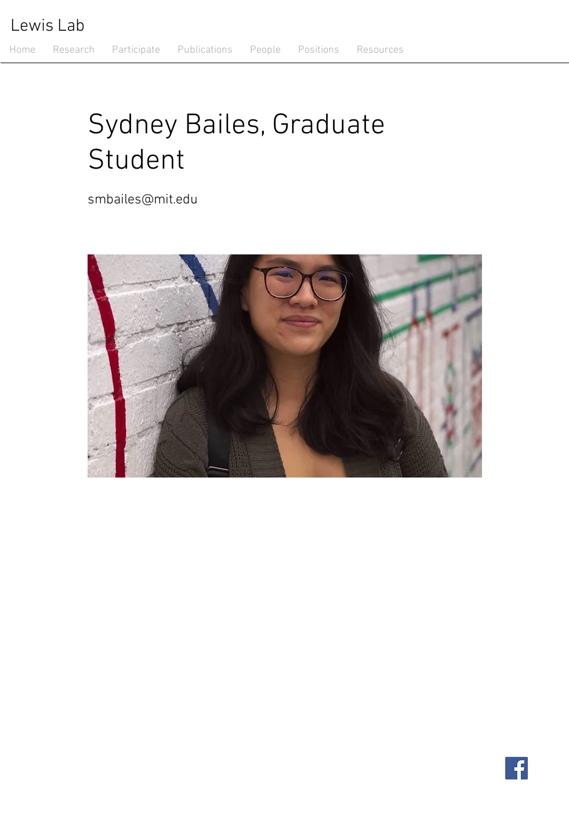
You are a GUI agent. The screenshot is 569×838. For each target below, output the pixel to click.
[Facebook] (516, 768)
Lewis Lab (47, 26)
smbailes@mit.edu (143, 200)
